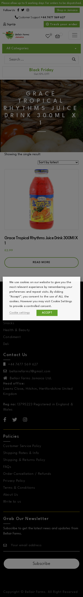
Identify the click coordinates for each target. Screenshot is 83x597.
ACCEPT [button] (47, 313)
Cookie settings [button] (19, 312)
